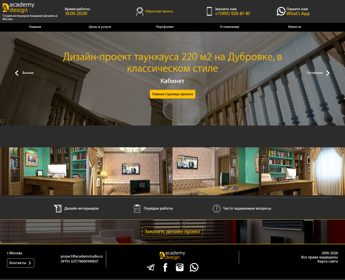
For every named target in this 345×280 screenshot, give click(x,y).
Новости (294, 27)
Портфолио (165, 27)
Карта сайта (328, 264)
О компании (229, 27)
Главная (35, 27)
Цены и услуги (100, 27)
